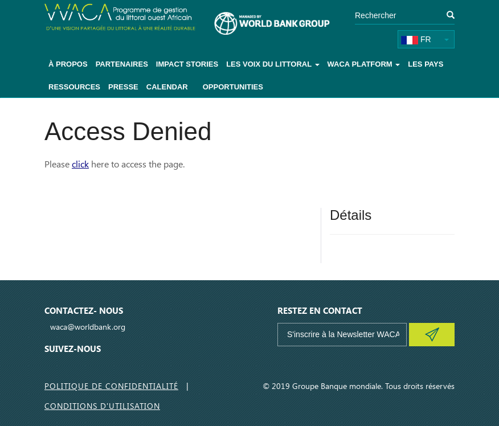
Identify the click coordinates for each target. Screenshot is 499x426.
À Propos (68, 64)
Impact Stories (187, 64)
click (80, 164)
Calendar (167, 87)
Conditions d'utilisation (102, 405)
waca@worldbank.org (87, 326)
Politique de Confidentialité (111, 385)
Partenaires (122, 64)
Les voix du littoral (272, 64)
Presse (123, 87)
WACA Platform (364, 64)
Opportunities (233, 87)
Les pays (425, 64)
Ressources (74, 87)
